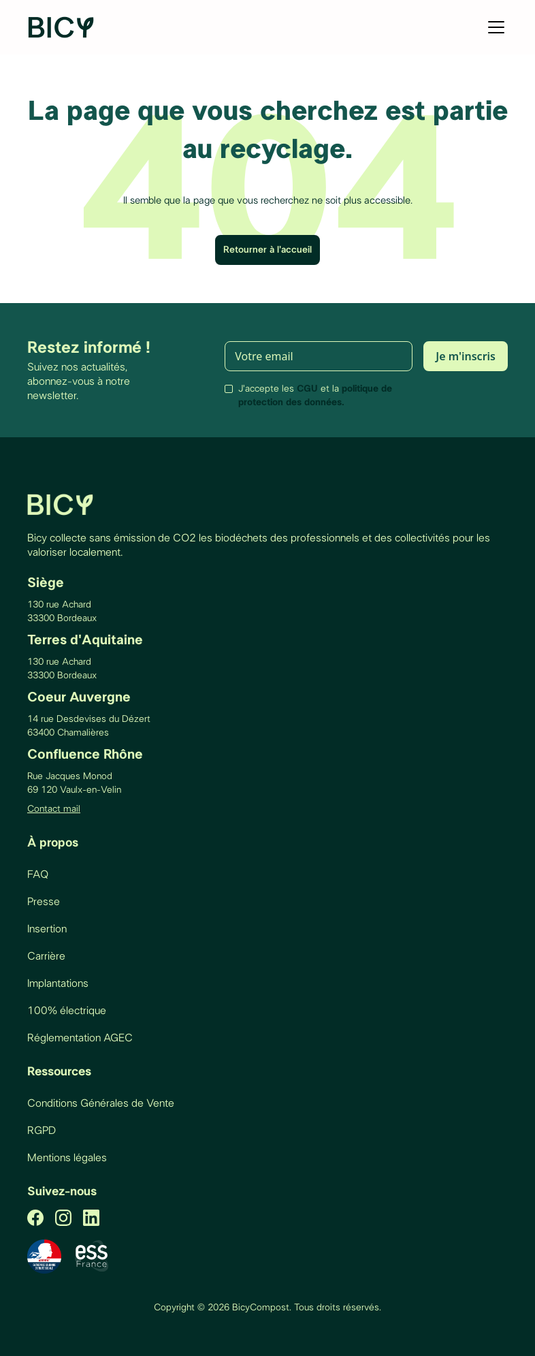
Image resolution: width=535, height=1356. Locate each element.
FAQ (37, 874)
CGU (307, 389)
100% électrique (66, 1010)
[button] (493, 27)
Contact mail (53, 809)
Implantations (57, 983)
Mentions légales (67, 1157)
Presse (43, 901)
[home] (62, 27)
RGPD (41, 1130)
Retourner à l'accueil (267, 250)
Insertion (47, 929)
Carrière (46, 956)
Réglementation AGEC (80, 1037)
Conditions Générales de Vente (100, 1103)
